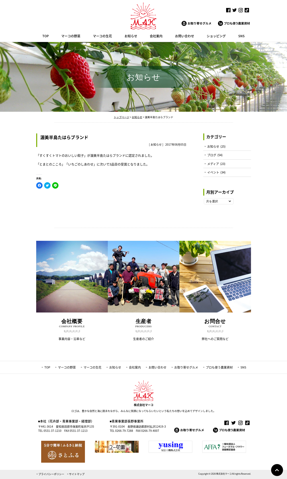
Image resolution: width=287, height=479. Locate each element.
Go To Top (277, 470)
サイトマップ (77, 474)
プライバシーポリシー (51, 474)
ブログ (211, 155)
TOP (47, 367)
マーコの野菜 (67, 367)
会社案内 (135, 367)
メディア (213, 164)
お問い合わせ (157, 367)
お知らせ (156, 144)
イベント (213, 172)
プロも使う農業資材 (219, 367)
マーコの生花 (92, 367)
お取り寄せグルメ (186, 367)
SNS (243, 367)
